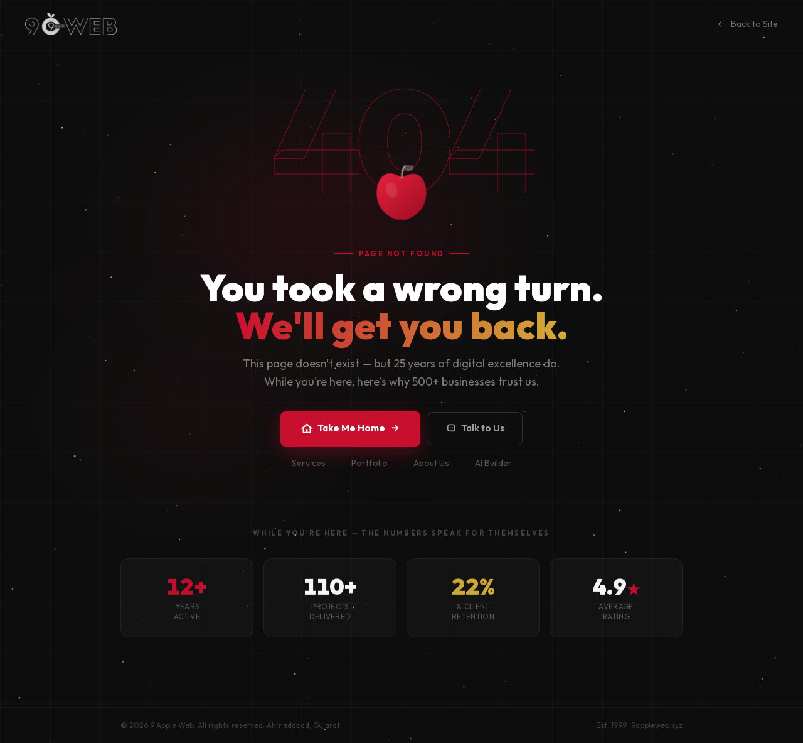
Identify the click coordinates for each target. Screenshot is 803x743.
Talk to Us (475, 429)
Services (309, 471)
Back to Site (747, 24)
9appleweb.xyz (657, 725)
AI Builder (493, 471)
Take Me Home (350, 429)
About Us (431, 471)
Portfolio (369, 471)
